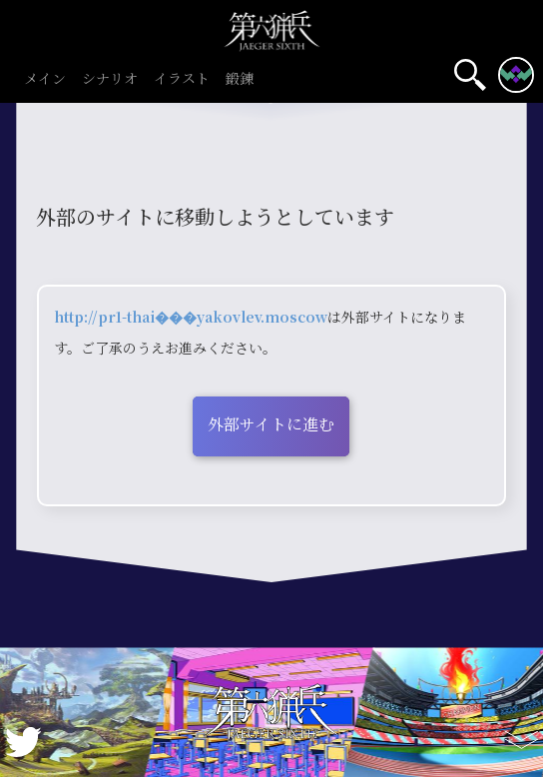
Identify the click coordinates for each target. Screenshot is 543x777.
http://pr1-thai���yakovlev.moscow (190, 317)
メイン (45, 79)
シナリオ (110, 79)
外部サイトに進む (271, 423)
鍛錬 (240, 79)
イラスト (182, 79)
